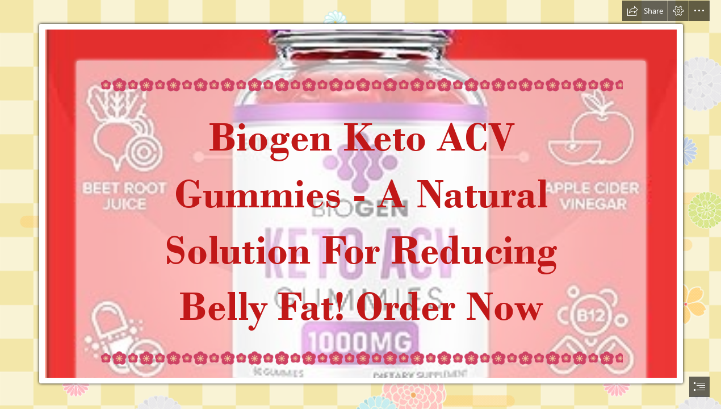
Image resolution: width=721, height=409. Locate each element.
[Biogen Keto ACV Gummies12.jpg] (360, 203)
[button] (645, 11)
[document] (360, 204)
